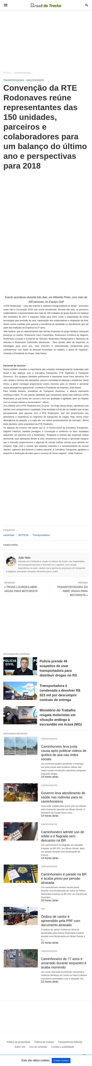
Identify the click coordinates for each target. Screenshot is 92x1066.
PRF (43, 909)
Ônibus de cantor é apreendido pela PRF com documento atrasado (60, 921)
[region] (46, 39)
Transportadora (41, 535)
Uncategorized (22, 73)
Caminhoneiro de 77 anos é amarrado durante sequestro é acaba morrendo (63, 963)
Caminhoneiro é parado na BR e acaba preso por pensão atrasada (64, 878)
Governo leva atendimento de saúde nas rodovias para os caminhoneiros (63, 797)
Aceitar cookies (61, 1060)
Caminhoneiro (49, 739)
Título (6, 73)
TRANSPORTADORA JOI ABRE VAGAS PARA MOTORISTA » (72, 591)
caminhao (8, 535)
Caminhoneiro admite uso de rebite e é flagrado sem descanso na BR (62, 836)
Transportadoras (13, 80)
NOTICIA (23, 535)
